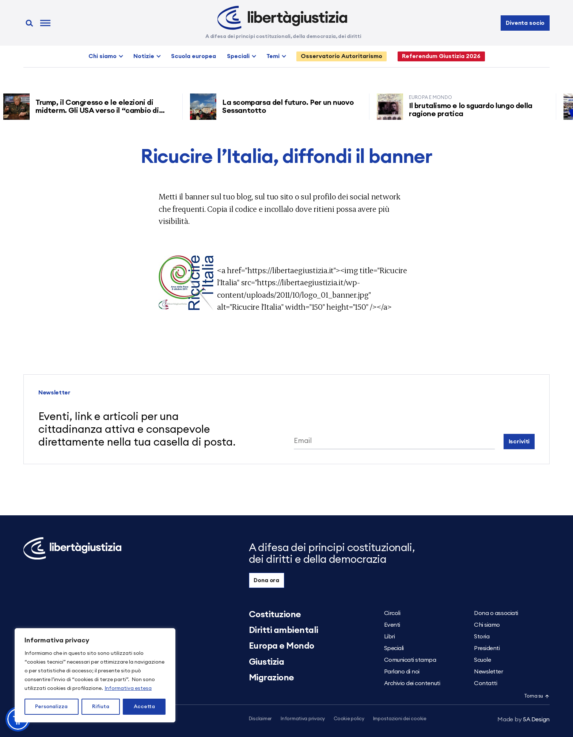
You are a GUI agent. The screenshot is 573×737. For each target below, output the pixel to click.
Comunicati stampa (410, 660)
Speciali (238, 56)
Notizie (143, 56)
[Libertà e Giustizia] (282, 18)
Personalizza (51, 706)
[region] (95, 675)
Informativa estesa (128, 688)
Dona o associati (496, 613)
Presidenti (487, 648)
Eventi (392, 625)
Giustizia (266, 662)
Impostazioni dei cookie (399, 719)
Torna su (537, 696)
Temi (273, 56)
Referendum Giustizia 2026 (441, 56)
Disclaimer (260, 719)
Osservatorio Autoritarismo (341, 56)
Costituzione (275, 614)
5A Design (523, 719)
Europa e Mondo (281, 646)
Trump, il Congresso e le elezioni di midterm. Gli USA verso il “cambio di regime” (99, 110)
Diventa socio (525, 23)
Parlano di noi (402, 672)
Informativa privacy (303, 719)
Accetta (144, 706)
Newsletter (488, 672)
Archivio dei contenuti (412, 683)
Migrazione (271, 677)
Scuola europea (193, 56)
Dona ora (266, 580)
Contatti (485, 683)
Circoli (392, 613)
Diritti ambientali (283, 630)
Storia (481, 636)
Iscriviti (519, 441)
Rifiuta (100, 706)
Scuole (482, 660)
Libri (389, 636)
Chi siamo (102, 56)
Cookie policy (349, 719)
